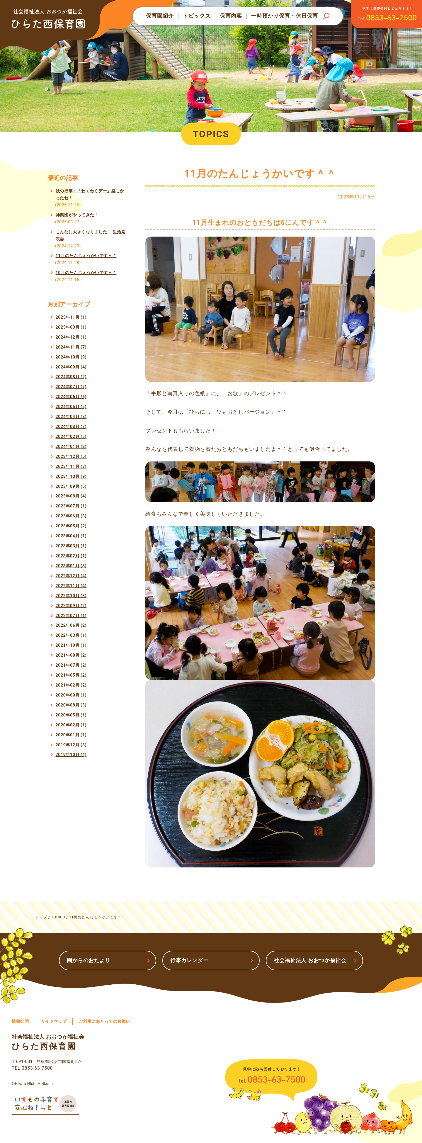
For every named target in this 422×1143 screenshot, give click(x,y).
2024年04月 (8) (71, 416)
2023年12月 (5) (71, 456)
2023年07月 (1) (71, 506)
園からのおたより (88, 960)
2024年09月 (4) (71, 367)
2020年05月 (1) (71, 715)
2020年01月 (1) (71, 735)
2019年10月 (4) (71, 754)
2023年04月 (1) (71, 536)
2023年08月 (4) (71, 496)
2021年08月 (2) (71, 655)
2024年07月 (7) (71, 386)
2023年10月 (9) (71, 476)
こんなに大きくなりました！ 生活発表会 (90, 235)
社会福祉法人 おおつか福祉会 (310, 960)
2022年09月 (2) (71, 605)
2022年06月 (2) (71, 625)
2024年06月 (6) (71, 396)
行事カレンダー (189, 960)
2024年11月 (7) (71, 347)
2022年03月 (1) (71, 635)
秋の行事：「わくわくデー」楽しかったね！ (90, 194)
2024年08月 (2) (71, 376)
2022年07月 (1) (71, 615)
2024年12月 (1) (71, 337)
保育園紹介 (160, 16)
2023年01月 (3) (71, 565)
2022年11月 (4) (71, 585)
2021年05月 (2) (71, 675)
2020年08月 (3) (71, 705)
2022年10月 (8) (71, 595)
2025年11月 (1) (71, 317)
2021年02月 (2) (71, 685)
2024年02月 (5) (71, 436)
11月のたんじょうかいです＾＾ (86, 255)
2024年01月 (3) (71, 446)
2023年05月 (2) (71, 526)
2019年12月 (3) (71, 745)
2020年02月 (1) (71, 725)
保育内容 (231, 16)
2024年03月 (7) (71, 426)
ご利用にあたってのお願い (104, 1021)
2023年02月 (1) (71, 555)
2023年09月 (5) (71, 486)
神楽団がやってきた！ (77, 215)
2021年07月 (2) (71, 665)
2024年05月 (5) (71, 406)
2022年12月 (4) (71, 575)
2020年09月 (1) (71, 695)
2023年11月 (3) (71, 466)
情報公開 (20, 1021)
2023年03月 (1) (71, 546)
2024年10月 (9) (71, 357)
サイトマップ (54, 1021)
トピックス (197, 16)
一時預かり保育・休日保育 (284, 16)
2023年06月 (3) (71, 516)
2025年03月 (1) (71, 327)
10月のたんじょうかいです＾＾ (86, 272)
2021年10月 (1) (71, 645)
